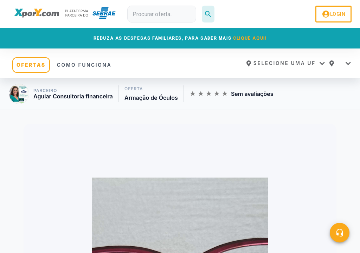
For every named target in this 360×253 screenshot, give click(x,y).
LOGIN (333, 14)
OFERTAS (31, 65)
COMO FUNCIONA (84, 65)
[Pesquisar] (208, 14)
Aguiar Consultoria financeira (73, 96)
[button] (285, 63)
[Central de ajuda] (339, 232)
